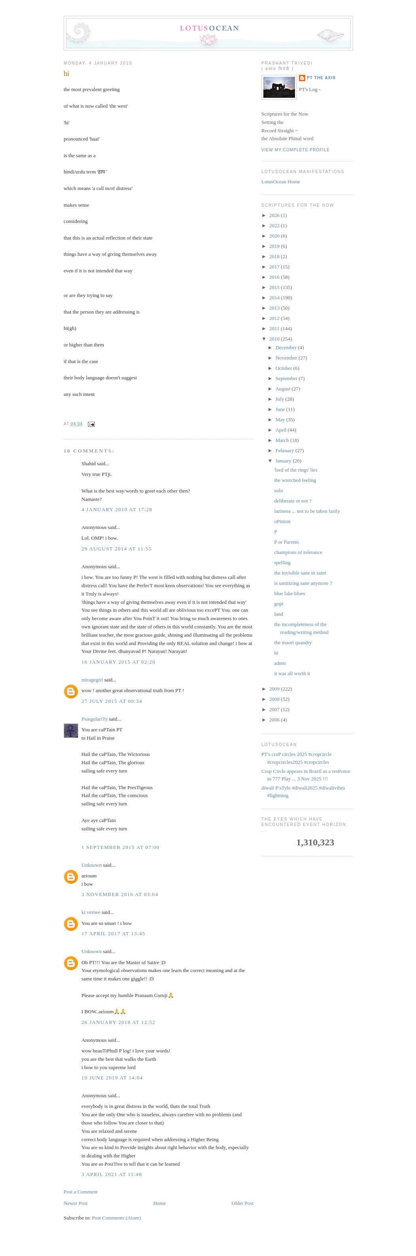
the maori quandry (293, 642)
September (287, 378)
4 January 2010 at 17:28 (116, 509)
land (278, 614)
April (282, 430)
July (281, 399)
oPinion (282, 521)
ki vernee (90, 912)
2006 (275, 720)
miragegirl (92, 680)
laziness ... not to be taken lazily (307, 511)
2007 (275, 709)
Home (159, 1203)
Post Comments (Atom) (116, 1218)
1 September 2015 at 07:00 (120, 847)
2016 (275, 277)
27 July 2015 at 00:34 (111, 701)
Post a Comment (81, 1192)
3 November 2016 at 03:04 (119, 894)
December (287, 347)
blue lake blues (289, 593)
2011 (275, 328)
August (284, 389)
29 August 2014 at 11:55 (116, 549)
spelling (282, 562)
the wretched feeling (295, 480)
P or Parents (286, 542)
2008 (275, 699)
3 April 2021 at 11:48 (111, 1174)
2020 (275, 236)
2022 (275, 225)
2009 (275, 689)
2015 (275, 287)
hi (66, 74)
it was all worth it (292, 673)
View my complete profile (295, 150)
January (284, 461)
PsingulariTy (94, 719)
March (283, 440)
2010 (275, 339)
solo (278, 490)
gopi (278, 604)
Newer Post (75, 1203)
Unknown (91, 865)
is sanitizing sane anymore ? (303, 583)
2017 (275, 267)
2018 (275, 256)
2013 (275, 308)
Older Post (242, 1203)
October (284, 368)
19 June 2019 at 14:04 (112, 1078)
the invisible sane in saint (300, 573)
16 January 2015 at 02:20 (118, 662)
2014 (275, 298)
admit (280, 663)
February (285, 450)
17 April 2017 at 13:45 (113, 933)
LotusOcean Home (280, 182)
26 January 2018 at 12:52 (118, 1022)
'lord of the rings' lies (295, 470)
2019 (275, 246)
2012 (275, 318)
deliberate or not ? (292, 501)
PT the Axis (321, 78)
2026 (275, 215)
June (281, 409)
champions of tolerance (298, 552)
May (281, 419)
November (287, 358)
